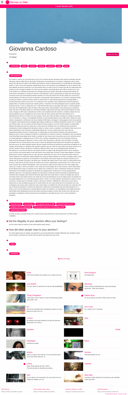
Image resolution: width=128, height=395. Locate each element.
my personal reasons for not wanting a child (49, 207)
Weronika (88, 284)
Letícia (29, 364)
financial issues (15, 204)
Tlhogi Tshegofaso (34, 295)
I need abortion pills (64, 6)
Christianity (14, 253)
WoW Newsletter (102, 389)
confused (50, 66)
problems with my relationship (20, 207)
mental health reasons (18, 210)
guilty (66, 66)
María (87, 341)
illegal (12, 244)
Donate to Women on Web (73, 389)
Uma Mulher (31, 284)
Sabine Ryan (90, 295)
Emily (29, 273)
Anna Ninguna (90, 273)
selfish (24, 66)
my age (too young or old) (45, 204)
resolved (32, 66)
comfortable (14, 66)
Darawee (30, 329)
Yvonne (30, 318)
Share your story (112, 54)
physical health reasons (65, 204)
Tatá (28, 375)
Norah (118, 329)
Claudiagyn (31, 341)
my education (29, 204)
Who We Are (5, 389)
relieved (41, 66)
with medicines (15, 75)
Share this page (64, 258)
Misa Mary (89, 375)
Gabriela (88, 364)
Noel (86, 318)
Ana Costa (89, 307)
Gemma (88, 352)
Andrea (30, 352)
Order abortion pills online (41, 389)
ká (28, 307)
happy (59, 66)
